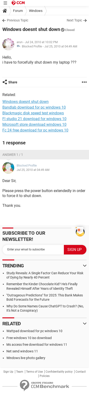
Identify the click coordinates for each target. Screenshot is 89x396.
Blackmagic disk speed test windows (33, 113)
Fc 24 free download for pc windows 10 (35, 130)
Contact (80, 371)
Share (12, 82)
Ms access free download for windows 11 (36, 344)
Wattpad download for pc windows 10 (34, 331)
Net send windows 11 (22, 351)
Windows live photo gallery (25, 358)
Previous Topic (17, 20)
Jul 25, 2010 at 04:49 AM (60, 46)
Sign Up (8, 371)
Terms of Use (34, 371)
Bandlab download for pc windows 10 (34, 107)
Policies (45, 376)
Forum (18, 11)
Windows (35, 11)
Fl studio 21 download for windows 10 (34, 119)
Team (19, 371)
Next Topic (74, 20)
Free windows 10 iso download (29, 338)
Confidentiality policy (59, 371)
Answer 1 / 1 (12, 155)
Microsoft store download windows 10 (34, 124)
